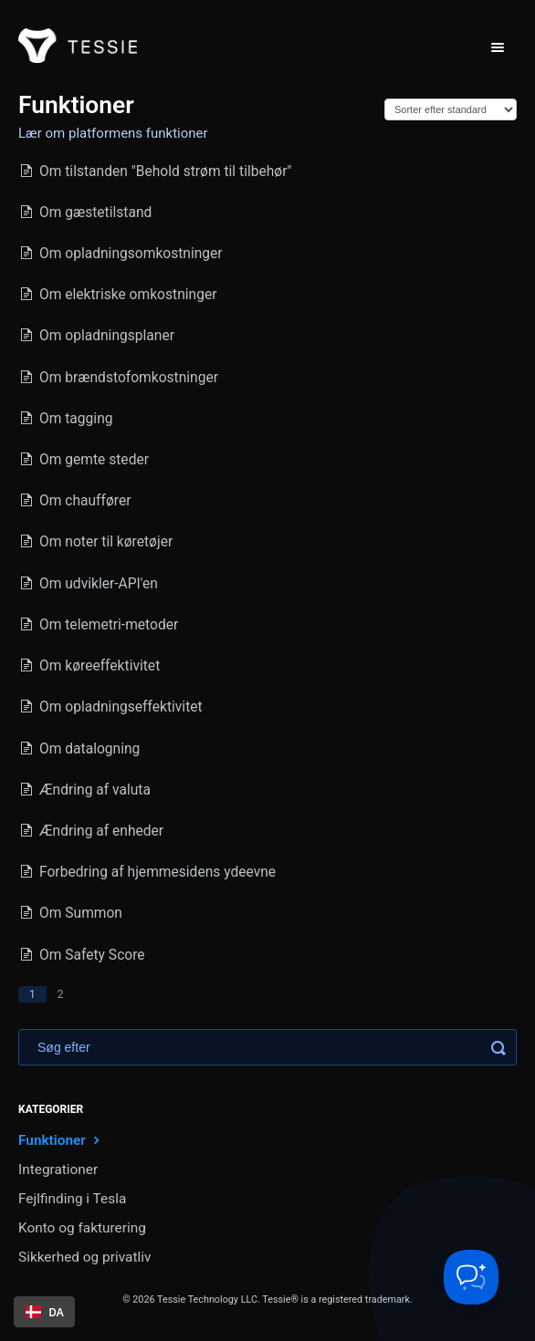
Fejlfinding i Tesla (72, 1198)
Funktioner (61, 1140)
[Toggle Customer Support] (471, 1277)
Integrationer (58, 1169)
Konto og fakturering (82, 1228)
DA (45, 1312)
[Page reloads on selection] (450, 109)
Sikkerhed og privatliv (84, 1257)
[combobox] (44, 1311)
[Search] (267, 1047)
